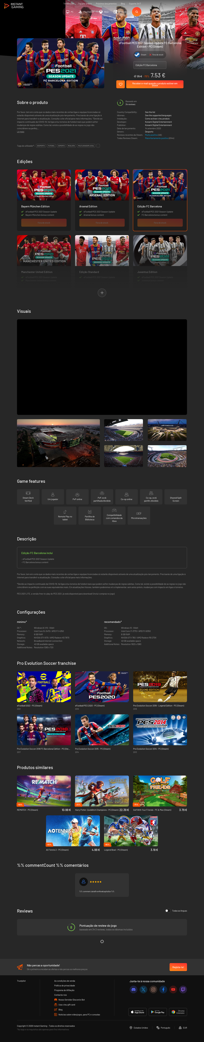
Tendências (68, 3)
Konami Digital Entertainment (158, 122)
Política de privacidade (64, 985)
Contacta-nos (60, 995)
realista (71, 146)
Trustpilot (21, 981)
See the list (150, 112)
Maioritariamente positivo (157, 138)
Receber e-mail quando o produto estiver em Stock (155, 84)
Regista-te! (178, 967)
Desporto (149, 131)
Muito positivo (151, 135)
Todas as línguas (176, 910)
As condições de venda (64, 981)
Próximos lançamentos (106, 3)
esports (61, 146)
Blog (123, 3)
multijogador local (86, 146)
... (98, 146)
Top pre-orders (85, 3)
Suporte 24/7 (135, 3)
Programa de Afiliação (64, 990)
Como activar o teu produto (157, 118)
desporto (41, 146)
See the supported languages (158, 115)
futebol (51, 146)
